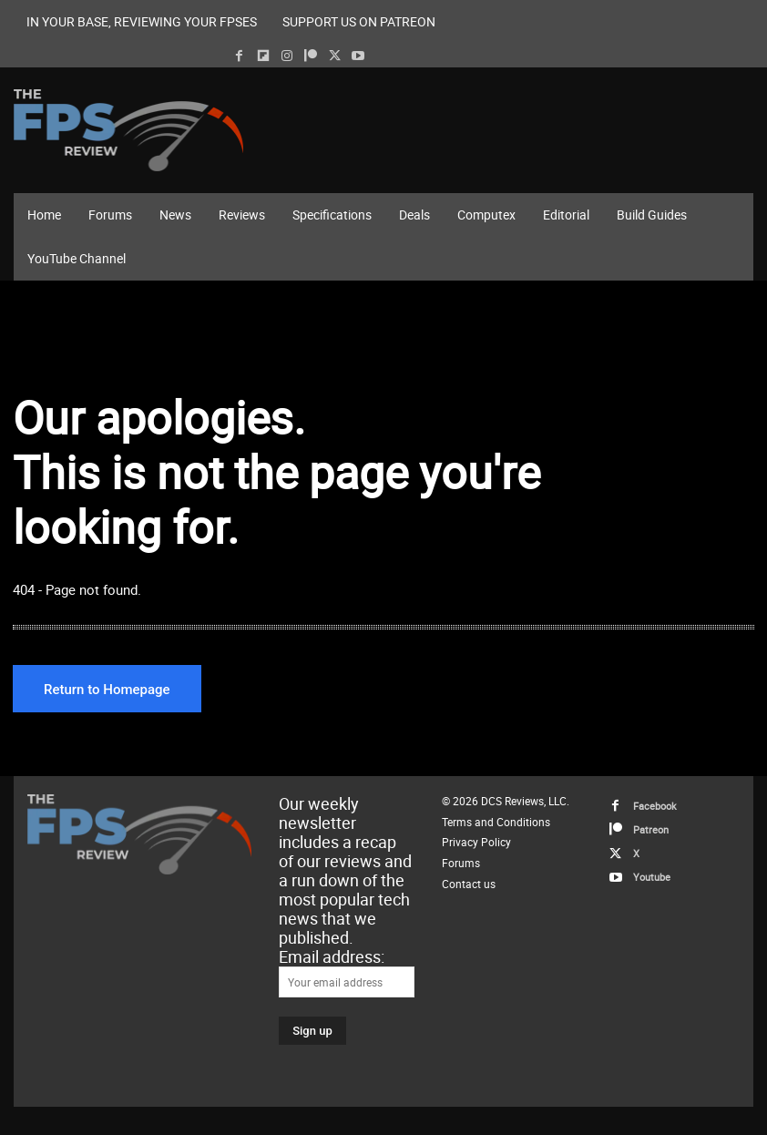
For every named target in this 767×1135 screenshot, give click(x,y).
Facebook (655, 806)
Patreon (651, 829)
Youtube (651, 877)
